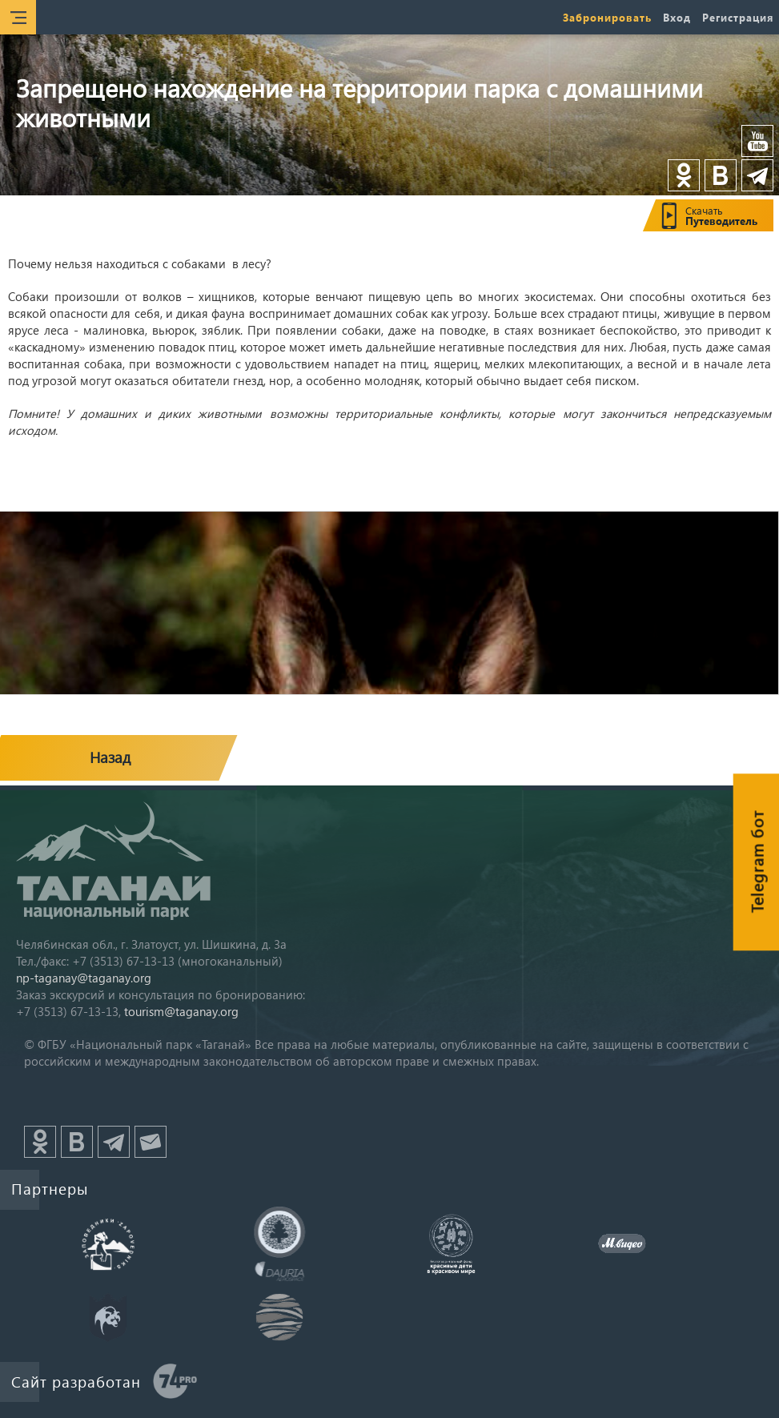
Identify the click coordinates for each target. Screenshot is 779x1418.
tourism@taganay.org (181, 1011)
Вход (677, 17)
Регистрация (737, 17)
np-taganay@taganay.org (83, 978)
